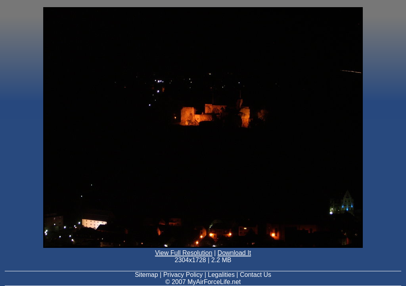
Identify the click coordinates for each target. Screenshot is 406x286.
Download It (234, 252)
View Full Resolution (184, 252)
